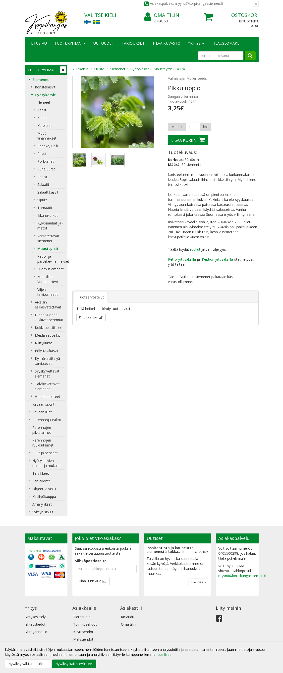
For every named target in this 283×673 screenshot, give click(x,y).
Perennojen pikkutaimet (41, 430)
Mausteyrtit (47, 248)
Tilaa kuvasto (166, 43)
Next (154, 112)
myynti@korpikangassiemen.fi (242, 575)
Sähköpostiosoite (91, 560)
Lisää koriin (184, 140)
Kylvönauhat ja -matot (50, 225)
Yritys (196, 43)
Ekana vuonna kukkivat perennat (49, 317)
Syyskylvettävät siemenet (47, 373)
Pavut (42, 153)
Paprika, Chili (47, 146)
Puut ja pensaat (45, 452)
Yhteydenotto (36, 631)
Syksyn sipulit (43, 512)
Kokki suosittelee (48, 327)
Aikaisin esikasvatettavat (48, 304)
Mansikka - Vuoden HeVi (47, 279)
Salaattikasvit (47, 192)
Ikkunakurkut (47, 215)
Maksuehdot (83, 639)
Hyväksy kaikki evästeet (74, 663)
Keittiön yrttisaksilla (217, 259)
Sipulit (42, 200)
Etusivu (39, 43)
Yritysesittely (35, 616)
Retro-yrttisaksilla (182, 259)
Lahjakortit (41, 481)
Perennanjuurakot (46, 419)
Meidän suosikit (47, 335)
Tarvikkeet (40, 473)
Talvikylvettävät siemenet (47, 386)
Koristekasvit (45, 87)
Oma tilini (162, 15)
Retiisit (42, 176)
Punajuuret (46, 169)
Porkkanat (45, 161)
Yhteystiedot (35, 624)
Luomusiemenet (50, 269)
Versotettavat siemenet (48, 238)
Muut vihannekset (47, 136)
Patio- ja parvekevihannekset (51, 259)
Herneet (43, 102)
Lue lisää (198, 582)
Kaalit (41, 110)
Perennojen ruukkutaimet (43, 443)
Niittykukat (43, 343)
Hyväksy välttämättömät (28, 663)
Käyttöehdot (83, 631)
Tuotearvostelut (91, 297)
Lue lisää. (164, 654)
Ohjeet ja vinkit (44, 488)
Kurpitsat (44, 125)
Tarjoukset (133, 43)
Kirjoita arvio (88, 317)
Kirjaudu (161, 21)
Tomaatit (44, 207)
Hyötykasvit (45, 94)
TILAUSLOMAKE (225, 43)
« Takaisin (80, 69)
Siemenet (40, 79)
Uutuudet (103, 43)
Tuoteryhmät (70, 43)
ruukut (195, 249)
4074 (181, 69)
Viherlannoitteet (47, 396)
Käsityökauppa (44, 496)
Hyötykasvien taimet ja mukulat (46, 463)
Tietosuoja (82, 616)
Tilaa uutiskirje (89, 581)
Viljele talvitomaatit (47, 292)
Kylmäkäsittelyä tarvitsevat (47, 361)
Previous (81, 112)
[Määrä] (192, 127)
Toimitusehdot (85, 624)
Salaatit (43, 184)
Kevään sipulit (43, 404)
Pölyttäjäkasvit (46, 350)
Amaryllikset (42, 504)
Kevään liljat (42, 412)
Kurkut (42, 117)
